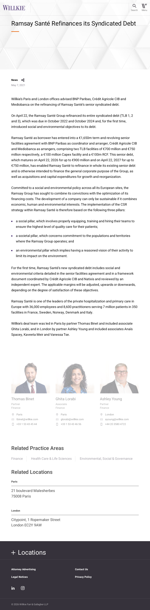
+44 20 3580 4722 (113, 427)
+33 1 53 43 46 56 (68, 427)
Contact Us (81, 569)
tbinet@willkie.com (24, 423)
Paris (16, 418)
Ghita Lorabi (66, 402)
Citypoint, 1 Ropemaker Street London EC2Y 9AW (35, 525)
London (107, 418)
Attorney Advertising (23, 569)
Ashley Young (111, 402)
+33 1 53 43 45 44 (24, 427)
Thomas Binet (22, 402)
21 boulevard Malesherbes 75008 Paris (33, 496)
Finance (17, 461)
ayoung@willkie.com (114, 423)
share (23, 80)
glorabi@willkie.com (70, 423)
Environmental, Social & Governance (106, 461)
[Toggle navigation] (144, 7)
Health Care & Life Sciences (51, 461)
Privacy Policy (83, 577)
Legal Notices (19, 577)
